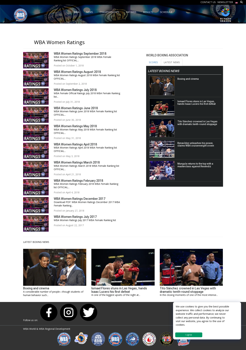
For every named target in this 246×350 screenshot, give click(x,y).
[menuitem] (237, 2)
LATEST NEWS (172, 62)
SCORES (153, 62)
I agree (188, 334)
